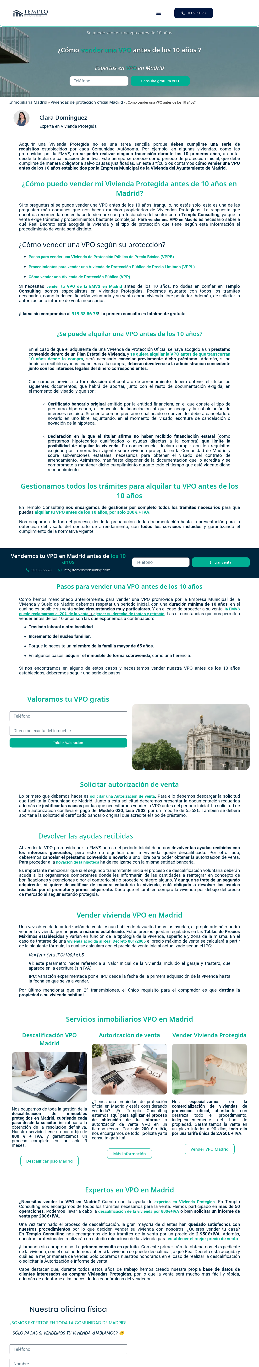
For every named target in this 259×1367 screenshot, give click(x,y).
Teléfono (140, 555)
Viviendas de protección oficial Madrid (87, 102)
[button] (158, 13)
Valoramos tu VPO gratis (68, 699)
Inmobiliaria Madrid (28, 102)
